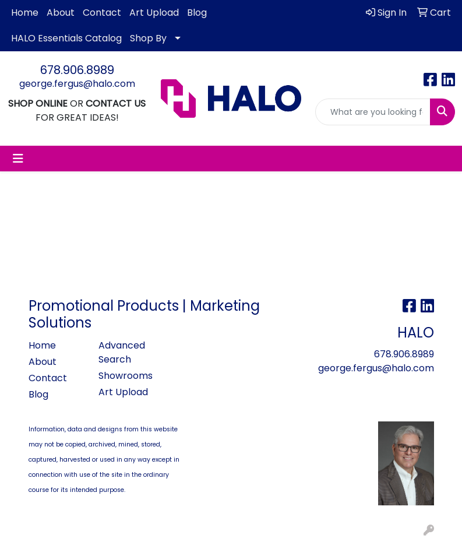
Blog (197, 12)
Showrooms (125, 375)
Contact (102, 12)
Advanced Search (121, 352)
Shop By (148, 38)
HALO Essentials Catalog (66, 38)
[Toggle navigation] (18, 158)
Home (24, 12)
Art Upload (154, 12)
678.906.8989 (77, 70)
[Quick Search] (373, 112)
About (61, 12)
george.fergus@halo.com (77, 83)
